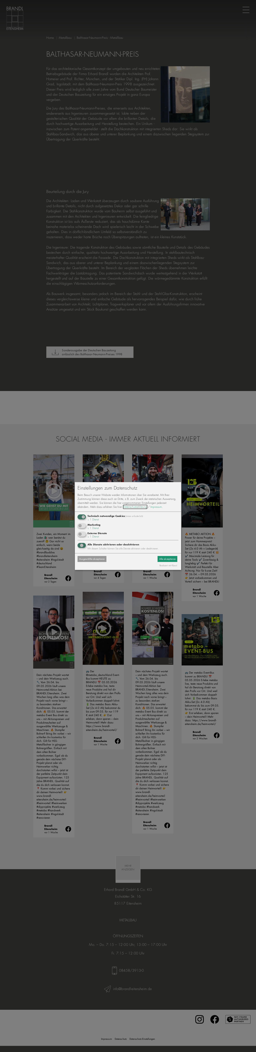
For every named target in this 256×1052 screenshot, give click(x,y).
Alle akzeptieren (165, 559)
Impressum (156, 506)
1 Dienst (93, 519)
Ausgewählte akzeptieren (94, 559)
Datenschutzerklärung (135, 506)
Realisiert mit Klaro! (168, 565)
